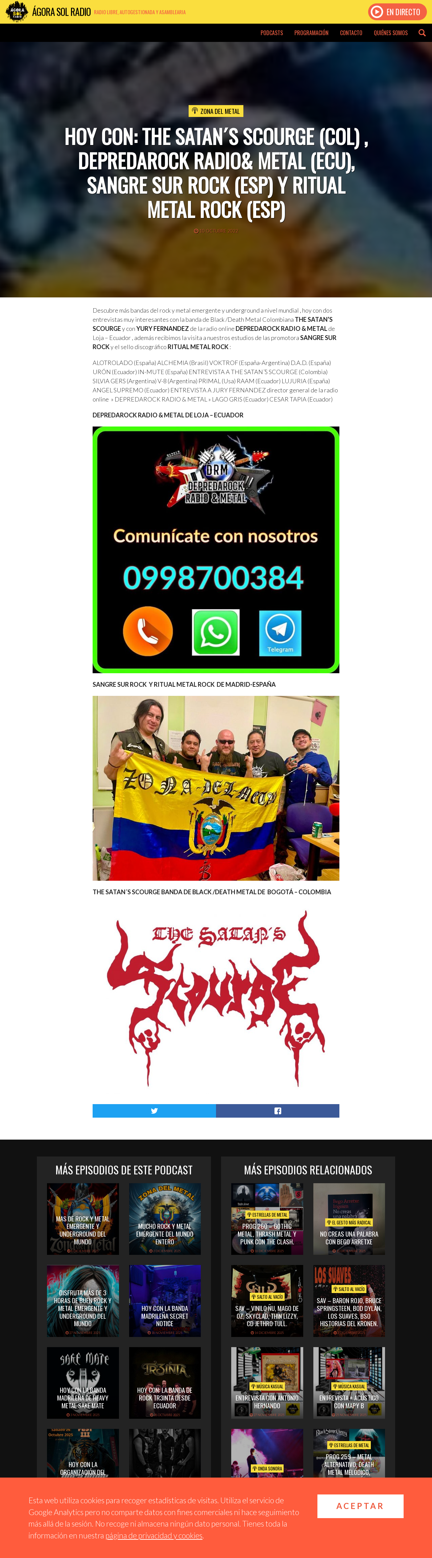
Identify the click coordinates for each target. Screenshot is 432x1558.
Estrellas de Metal (267, 1214)
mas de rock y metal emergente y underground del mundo (83, 1230)
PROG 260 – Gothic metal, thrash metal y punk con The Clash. (267, 1233)
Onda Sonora (267, 1468)
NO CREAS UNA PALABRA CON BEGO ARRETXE (349, 1237)
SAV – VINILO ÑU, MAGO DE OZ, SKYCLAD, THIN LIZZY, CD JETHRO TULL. (267, 1315)
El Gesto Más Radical (349, 1222)
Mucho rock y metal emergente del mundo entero (164, 1233)
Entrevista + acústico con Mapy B (349, 1401)
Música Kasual (267, 1386)
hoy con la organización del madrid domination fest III (83, 1475)
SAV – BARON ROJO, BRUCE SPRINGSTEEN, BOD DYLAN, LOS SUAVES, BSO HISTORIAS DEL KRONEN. (349, 1311)
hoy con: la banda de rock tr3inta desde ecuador (164, 1397)
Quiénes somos (391, 33)
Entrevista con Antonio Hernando (267, 1401)
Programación (311, 33)
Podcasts (272, 33)
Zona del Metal (220, 111)
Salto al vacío (267, 1296)
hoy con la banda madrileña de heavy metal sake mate (83, 1397)
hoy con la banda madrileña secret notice (164, 1315)
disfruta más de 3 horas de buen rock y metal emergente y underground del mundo (83, 1308)
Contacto (351, 33)
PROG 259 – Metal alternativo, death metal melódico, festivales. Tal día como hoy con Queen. (349, 1472)
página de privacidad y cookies (153, 1535)
